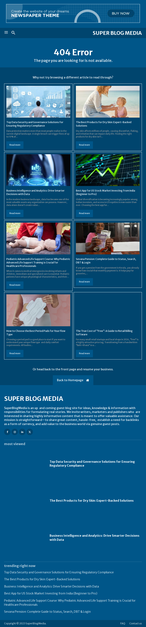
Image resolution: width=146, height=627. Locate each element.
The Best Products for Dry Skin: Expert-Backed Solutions (92, 500)
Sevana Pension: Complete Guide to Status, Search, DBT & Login (47, 611)
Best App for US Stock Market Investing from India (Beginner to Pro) (50, 593)
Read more (14, 145)
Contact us (135, 623)
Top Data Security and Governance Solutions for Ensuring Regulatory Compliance (34, 124)
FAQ (122, 623)
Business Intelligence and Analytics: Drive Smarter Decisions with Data (51, 586)
